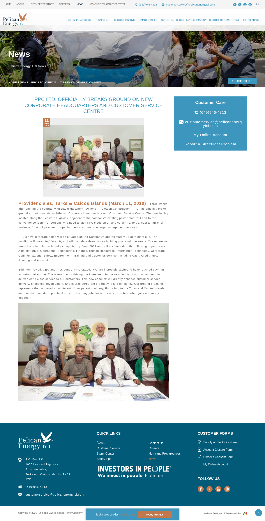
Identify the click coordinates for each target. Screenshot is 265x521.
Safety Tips (104, 458)
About (20, 4)
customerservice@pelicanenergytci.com (190, 4)
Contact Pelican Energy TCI (107, 4)
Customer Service (125, 20)
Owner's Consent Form (218, 457)
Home (8, 4)
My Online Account (79, 20)
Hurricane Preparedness (165, 453)
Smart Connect (149, 20)
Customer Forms (219, 20)
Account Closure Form (218, 449)
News (80, 4)
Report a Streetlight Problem (210, 144)
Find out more (128, 514)
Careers (64, 4)
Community (200, 20)
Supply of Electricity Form (220, 442)
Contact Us (156, 443)
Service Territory (42, 4)
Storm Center (103, 20)
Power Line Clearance (247, 20)
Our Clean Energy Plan (175, 20)
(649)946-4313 (148, 4)
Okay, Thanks (154, 514)
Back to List (242, 81)
